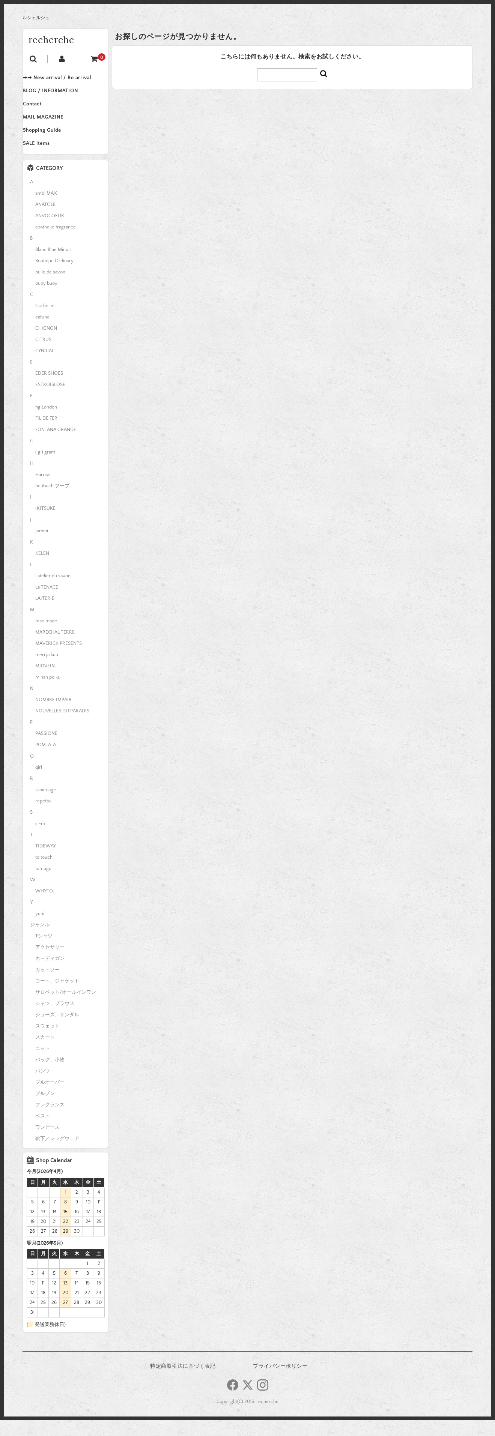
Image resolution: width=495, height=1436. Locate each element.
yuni (39, 929)
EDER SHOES (49, 389)
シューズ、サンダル (57, 1030)
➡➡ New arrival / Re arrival (64, 78)
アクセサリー (50, 963)
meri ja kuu (46, 670)
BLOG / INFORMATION (58, 94)
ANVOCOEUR (49, 231)
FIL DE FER (46, 434)
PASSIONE (46, 749)
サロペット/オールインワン (65, 1008)
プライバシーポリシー (280, 1382)
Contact (39, 110)
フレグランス (50, 1120)
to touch (44, 873)
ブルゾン (45, 1109)
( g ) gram (45, 467)
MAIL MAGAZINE (50, 126)
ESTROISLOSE (50, 400)
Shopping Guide (49, 141)
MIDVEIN (45, 681)
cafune (42, 332)
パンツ (42, 1086)
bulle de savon (50, 287)
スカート (45, 1053)
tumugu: (44, 884)
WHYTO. (44, 906)
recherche (51, 40)
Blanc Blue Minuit (53, 265)
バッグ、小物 (50, 1075)
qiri (38, 783)
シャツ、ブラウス (54, 1019)
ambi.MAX (46, 209)
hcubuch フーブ (52, 501)
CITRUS (43, 355)
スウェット (47, 1041)
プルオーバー (50, 1098)
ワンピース (47, 1143)
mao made (46, 636)
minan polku (47, 692)
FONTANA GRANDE (55, 445)
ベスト (42, 1131)
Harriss (42, 490)
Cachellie (44, 321)
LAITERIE (44, 614)
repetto (43, 816)
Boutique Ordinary (54, 276)
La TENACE (46, 602)
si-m (40, 839)
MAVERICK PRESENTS (58, 659)
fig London (46, 422)
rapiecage (45, 805)
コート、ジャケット (57, 996)
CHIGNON (46, 344)
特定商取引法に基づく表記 (182, 1382)
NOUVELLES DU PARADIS (62, 726)
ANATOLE (45, 220)
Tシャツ (44, 951)
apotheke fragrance (55, 242)
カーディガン (50, 974)
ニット (42, 1064)
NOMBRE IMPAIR (53, 715)
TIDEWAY (45, 861)
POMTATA (45, 760)
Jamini (41, 546)
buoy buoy (46, 299)
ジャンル (40, 940)
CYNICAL (44, 366)
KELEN (42, 569)
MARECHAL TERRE (55, 647)
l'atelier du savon (53, 591)
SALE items (43, 157)
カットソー (47, 985)
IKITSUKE (45, 524)
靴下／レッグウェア (57, 1154)
